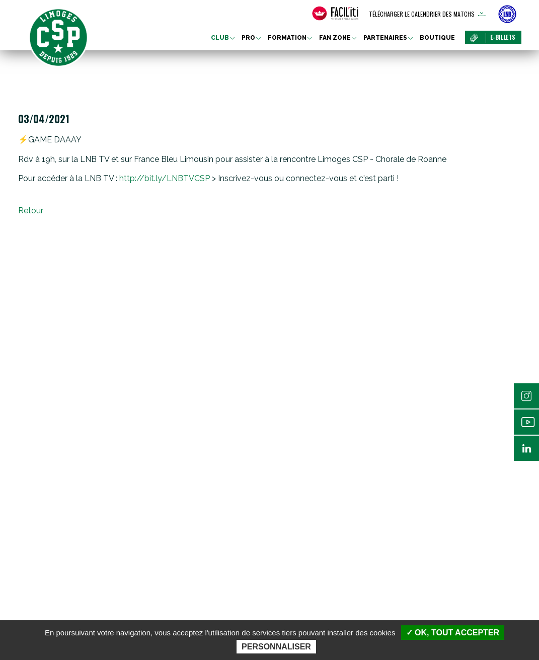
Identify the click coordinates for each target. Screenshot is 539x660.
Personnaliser (276, 646)
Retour (30, 210)
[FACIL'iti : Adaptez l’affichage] (335, 13)
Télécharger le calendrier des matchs (422, 14)
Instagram (526, 395)
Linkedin (526, 448)
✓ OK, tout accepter (452, 632)
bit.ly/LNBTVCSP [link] (164, 178)
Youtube (526, 422)
